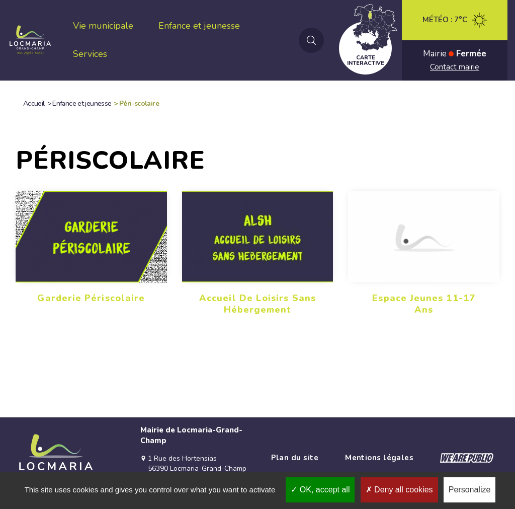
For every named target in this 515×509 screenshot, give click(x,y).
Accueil (34, 103)
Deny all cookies (399, 489)
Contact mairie (454, 67)
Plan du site (294, 458)
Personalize (470, 489)
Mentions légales (379, 458)
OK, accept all (320, 489)
